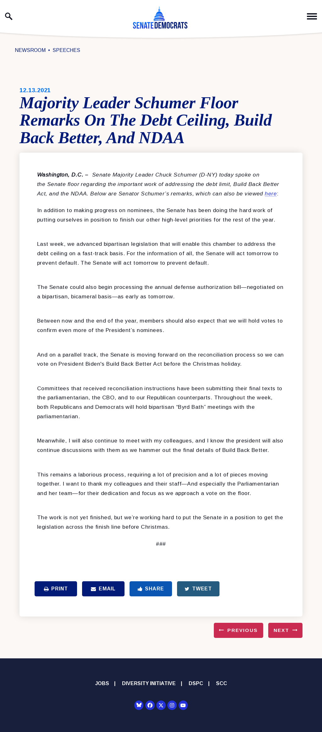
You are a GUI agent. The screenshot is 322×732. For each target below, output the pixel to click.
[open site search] (9, 16)
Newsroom (30, 50)
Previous (242, 630)
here (271, 193)
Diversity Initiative (149, 683)
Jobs (102, 683)
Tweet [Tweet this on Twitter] (198, 588)
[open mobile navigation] (312, 16)
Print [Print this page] (56, 588)
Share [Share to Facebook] (151, 588)
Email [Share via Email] (103, 588)
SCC (221, 683)
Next (281, 630)
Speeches (66, 50)
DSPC (196, 683)
